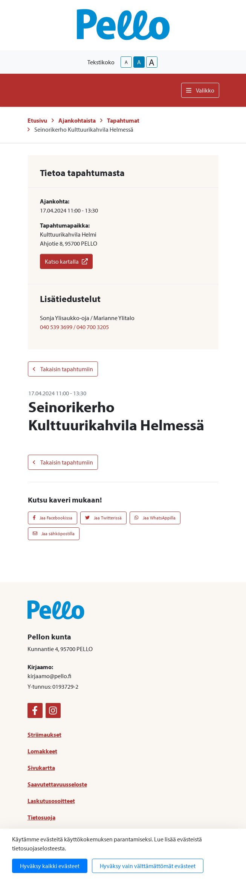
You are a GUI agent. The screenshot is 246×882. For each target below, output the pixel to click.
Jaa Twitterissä (103, 518)
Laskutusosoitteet (51, 801)
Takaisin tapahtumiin (63, 369)
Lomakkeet (42, 751)
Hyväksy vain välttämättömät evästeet (148, 866)
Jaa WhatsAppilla (155, 518)
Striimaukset (44, 734)
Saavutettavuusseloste (57, 784)
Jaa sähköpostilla (54, 533)
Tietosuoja (41, 817)
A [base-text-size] (139, 62)
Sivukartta (41, 767)
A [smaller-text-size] (126, 62)
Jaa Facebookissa (53, 518)
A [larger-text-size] (151, 62)
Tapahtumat (123, 120)
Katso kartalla (66, 261)
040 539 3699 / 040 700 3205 (74, 327)
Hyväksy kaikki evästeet (49, 866)
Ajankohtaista (77, 120)
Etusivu (37, 120)
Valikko (200, 90)
